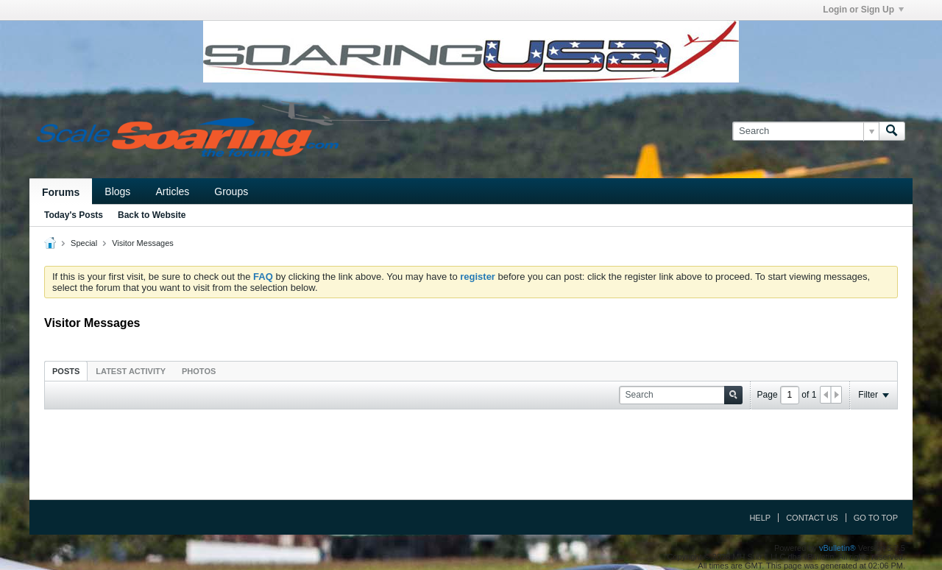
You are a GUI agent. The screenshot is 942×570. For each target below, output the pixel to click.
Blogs (117, 191)
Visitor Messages (143, 243)
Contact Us (812, 517)
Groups (231, 191)
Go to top (876, 517)
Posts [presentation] (65, 371)
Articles (172, 191)
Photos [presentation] (199, 371)
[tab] (66, 371)
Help (760, 517)
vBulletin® (837, 547)
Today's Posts (73, 215)
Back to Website (151, 215)
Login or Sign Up (863, 9)
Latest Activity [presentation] (131, 371)
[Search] (805, 131)
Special (84, 243)
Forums (60, 192)
